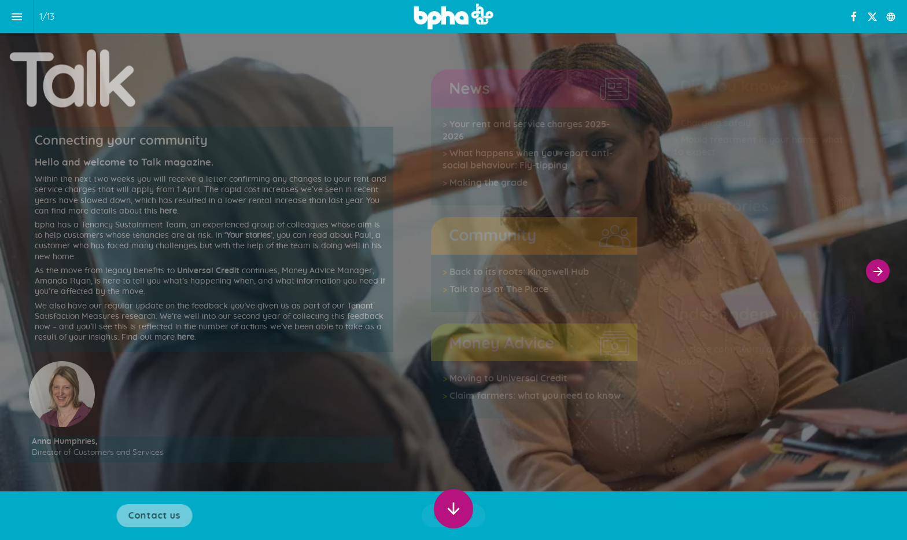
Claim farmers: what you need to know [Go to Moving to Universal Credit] (535, 396)
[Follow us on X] (872, 17)
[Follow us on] (891, 17)
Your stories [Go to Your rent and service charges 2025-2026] (248, 236)
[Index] (16, 16)
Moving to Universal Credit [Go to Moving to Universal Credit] (508, 378)
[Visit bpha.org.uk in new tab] (159, 515)
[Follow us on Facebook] (854, 17)
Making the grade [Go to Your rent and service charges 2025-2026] (488, 183)
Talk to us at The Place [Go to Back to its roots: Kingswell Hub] (498, 289)
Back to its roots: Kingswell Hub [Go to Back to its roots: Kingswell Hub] (519, 272)
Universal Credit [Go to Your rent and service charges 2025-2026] (208, 271)
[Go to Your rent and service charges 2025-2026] (448, 124)
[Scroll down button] (453, 508)
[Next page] (878, 271)
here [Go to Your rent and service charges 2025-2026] (167, 211)
